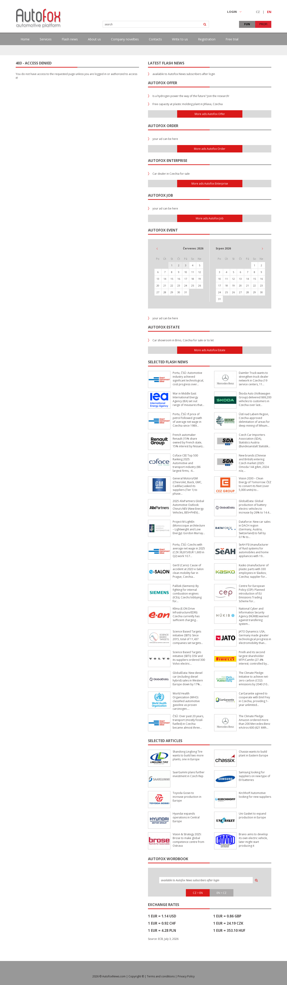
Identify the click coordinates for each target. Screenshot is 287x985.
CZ (258, 12)
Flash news (70, 39)
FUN (247, 24)
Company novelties (125, 39)
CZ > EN (198, 893)
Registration (206, 39)
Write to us (180, 39)
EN (269, 12)
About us (94, 39)
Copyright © (136, 976)
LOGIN (234, 12)
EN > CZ (221, 893)
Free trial (232, 39)
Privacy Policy (186, 976)
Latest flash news (166, 63)
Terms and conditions (161, 976)
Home (25, 39)
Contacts (155, 39)
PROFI (263, 24)
